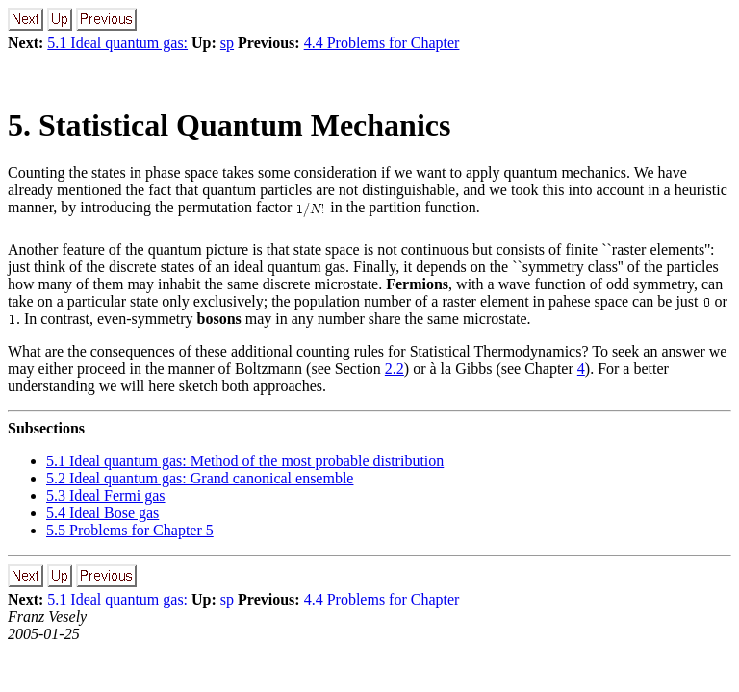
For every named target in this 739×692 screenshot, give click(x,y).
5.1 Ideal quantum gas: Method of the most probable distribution (245, 461)
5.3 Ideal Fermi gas (106, 495)
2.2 (394, 368)
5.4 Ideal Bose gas (102, 513)
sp (227, 43)
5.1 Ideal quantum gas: (117, 43)
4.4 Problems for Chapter (382, 43)
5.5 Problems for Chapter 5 (130, 530)
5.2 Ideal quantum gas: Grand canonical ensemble (199, 478)
